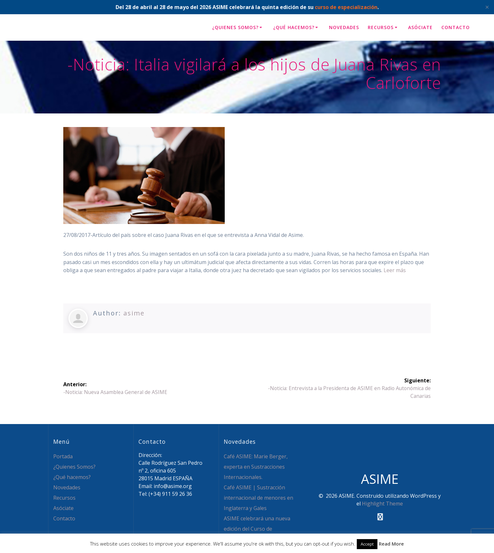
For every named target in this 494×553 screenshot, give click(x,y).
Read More (391, 543)
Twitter (83, 346)
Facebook (122, 346)
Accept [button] (367, 544)
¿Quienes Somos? (235, 27)
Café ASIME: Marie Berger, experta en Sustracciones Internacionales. (256, 467)
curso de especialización (346, 7)
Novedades (344, 27)
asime (134, 313)
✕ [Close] (487, 7)
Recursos (381, 27)
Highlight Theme (382, 503)
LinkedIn (163, 346)
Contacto (455, 27)
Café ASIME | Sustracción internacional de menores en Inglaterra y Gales (258, 498)
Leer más (395, 270)
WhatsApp (204, 346)
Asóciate (420, 27)
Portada (63, 456)
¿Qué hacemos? (293, 27)
